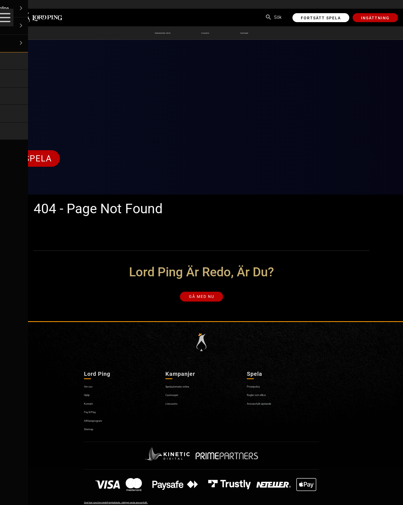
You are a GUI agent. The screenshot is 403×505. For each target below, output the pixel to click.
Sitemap (92, 432)
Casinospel (261, 33)
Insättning (375, 18)
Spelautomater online (154, 33)
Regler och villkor (263, 398)
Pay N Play (95, 415)
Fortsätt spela (321, 18)
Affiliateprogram (100, 424)
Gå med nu (201, 298)
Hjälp (89, 398)
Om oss (91, 390)
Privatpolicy (258, 390)
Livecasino (214, 33)
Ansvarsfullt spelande (268, 407)
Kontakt (91, 407)
